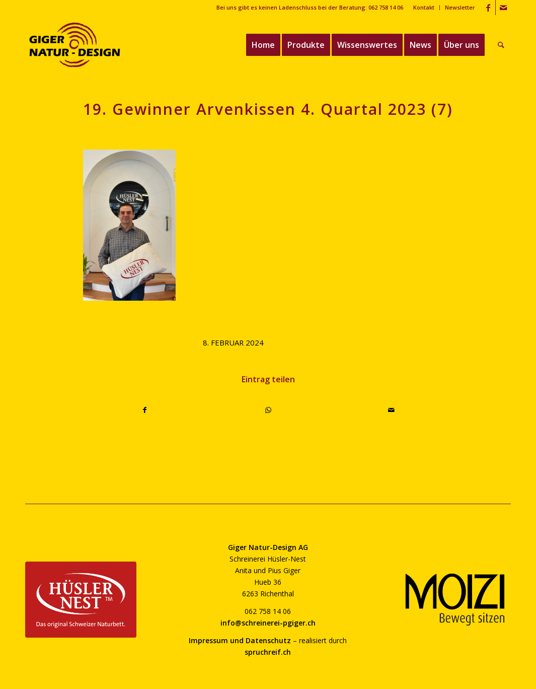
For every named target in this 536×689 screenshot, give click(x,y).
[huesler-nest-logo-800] (80, 600)
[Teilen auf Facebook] (145, 410)
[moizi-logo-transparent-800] (455, 600)
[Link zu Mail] (503, 7)
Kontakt (423, 7)
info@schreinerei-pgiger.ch (268, 623)
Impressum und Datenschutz (240, 640)
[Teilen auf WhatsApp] (268, 410)
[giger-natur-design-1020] (74, 45)
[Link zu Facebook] (488, 7)
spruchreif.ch (268, 652)
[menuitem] (424, 7)
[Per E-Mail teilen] (391, 410)
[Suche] (501, 45)
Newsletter (460, 7)
